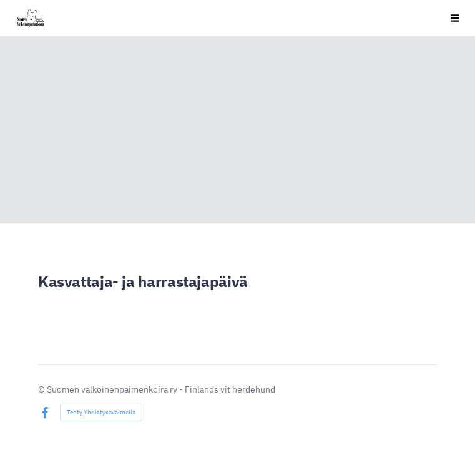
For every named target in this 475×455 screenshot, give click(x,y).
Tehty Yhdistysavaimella (101, 412)
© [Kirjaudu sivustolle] (42, 389)
